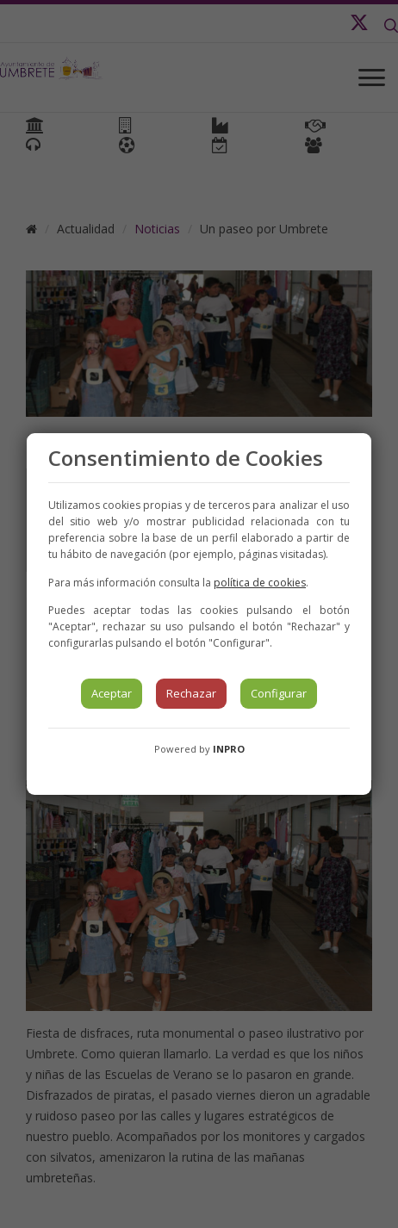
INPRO (229, 748)
